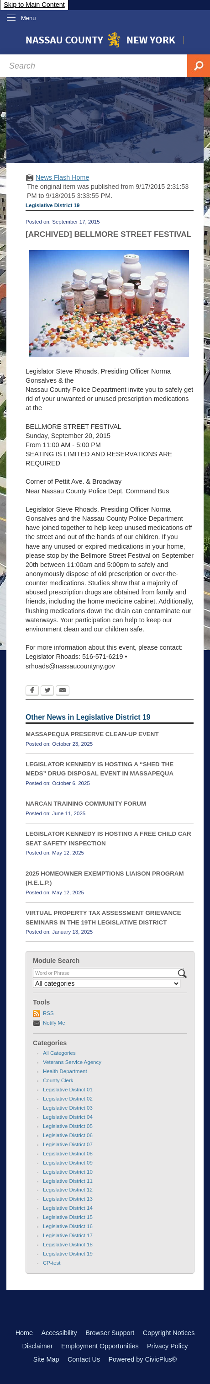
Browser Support (109, 1332)
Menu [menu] (28, 18)
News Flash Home (62, 177)
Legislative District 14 (68, 1208)
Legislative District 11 (68, 1181)
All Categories (59, 1053)
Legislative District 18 (68, 1244)
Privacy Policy (167, 1346)
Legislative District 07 (68, 1144)
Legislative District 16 (68, 1226)
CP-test (51, 1263)
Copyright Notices (169, 1332)
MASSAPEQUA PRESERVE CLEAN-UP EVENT (92, 734)
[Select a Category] (106, 983)
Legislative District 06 (68, 1135)
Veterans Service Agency (72, 1062)
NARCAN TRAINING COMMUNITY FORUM (86, 803)
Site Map (46, 1359)
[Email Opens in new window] (62, 691)
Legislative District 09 (68, 1162)
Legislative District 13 (68, 1199)
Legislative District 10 (68, 1172)
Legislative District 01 (68, 1089)
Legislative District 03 (68, 1108)
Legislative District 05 (68, 1126)
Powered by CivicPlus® (142, 1359)
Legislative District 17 (68, 1235)
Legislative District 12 (68, 1189)
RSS (48, 1013)
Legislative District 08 (68, 1153)
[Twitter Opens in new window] (47, 691)
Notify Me (54, 1023)
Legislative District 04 (68, 1117)
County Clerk (58, 1080)
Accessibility (59, 1332)
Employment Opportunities (100, 1346)
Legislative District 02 (68, 1098)
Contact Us (84, 1359)
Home (24, 1332)
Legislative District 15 (68, 1217)
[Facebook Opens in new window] (32, 691)
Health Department (65, 1071)
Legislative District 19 (68, 1253)
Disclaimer (37, 1346)
